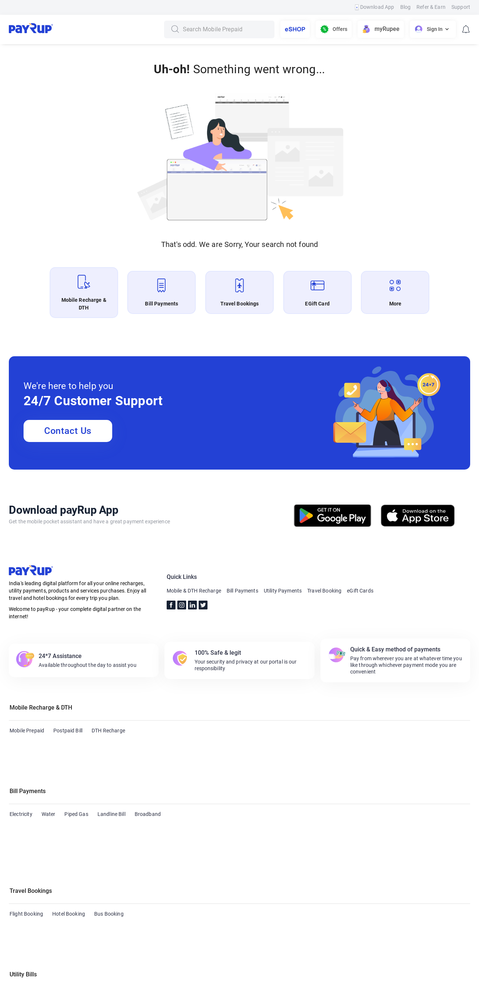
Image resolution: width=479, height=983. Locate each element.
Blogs (97, 973)
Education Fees (371, 875)
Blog (405, 7)
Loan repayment (215, 875)
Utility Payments (283, 591)
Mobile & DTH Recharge (194, 591)
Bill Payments (242, 591)
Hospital (253, 875)
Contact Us (68, 431)
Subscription (287, 875)
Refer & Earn (431, 7)
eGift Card (21, 938)
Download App (374, 7)
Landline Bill (111, 779)
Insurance (175, 875)
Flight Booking (26, 827)
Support (460, 7)
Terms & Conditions (191, 973)
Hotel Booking (68, 827)
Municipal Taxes (80, 889)
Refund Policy (241, 973)
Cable (16, 875)
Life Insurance (327, 875)
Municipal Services (31, 889)
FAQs (151, 973)
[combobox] (226, 29)
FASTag (407, 875)
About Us (32, 973)
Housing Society (135, 875)
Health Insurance (87, 875)
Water (49, 779)
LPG (430, 875)
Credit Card (45, 875)
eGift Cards (360, 591)
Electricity (21, 779)
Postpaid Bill (67, 730)
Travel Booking (324, 591)
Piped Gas (76, 779)
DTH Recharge (108, 730)
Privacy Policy (284, 973)
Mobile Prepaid (27, 730)
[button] (239, 709)
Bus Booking (109, 827)
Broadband (148, 779)
